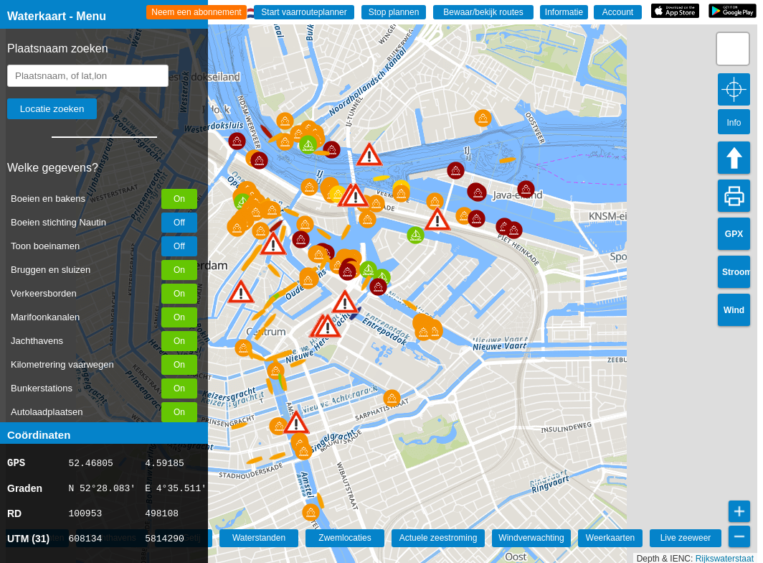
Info (734, 123)
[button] (241, 291)
